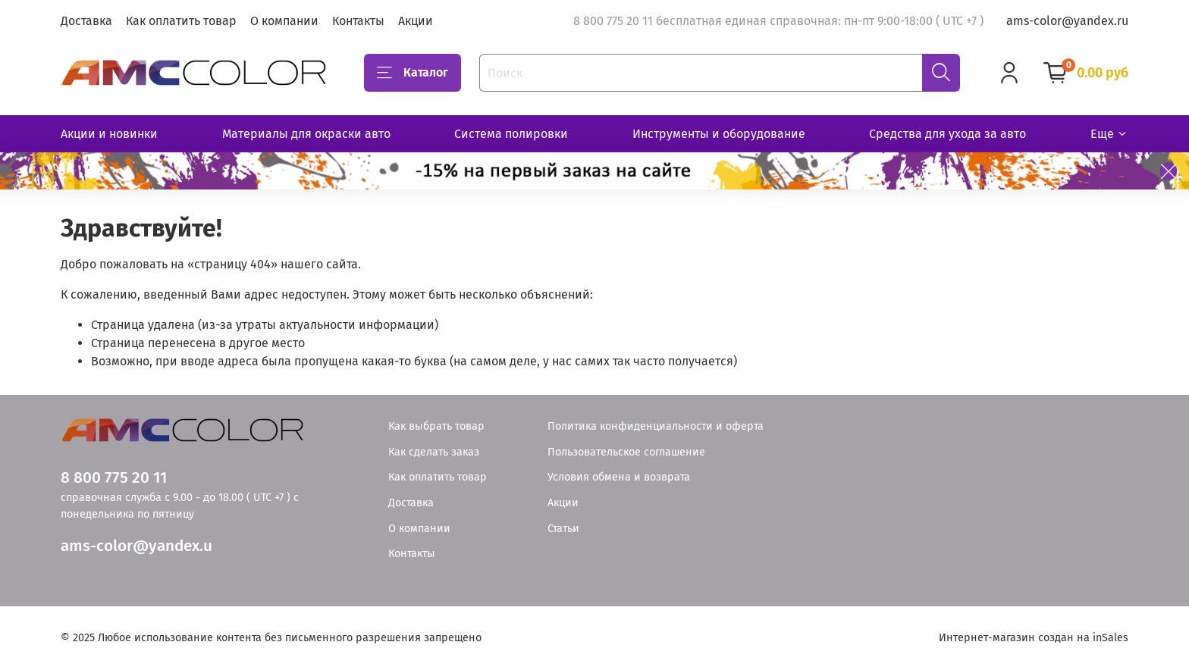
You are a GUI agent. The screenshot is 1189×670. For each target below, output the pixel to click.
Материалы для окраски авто (306, 134)
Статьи (563, 528)
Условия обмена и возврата (618, 477)
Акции (415, 21)
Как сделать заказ (433, 452)
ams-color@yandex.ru (1067, 21)
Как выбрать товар (436, 426)
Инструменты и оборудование (718, 134)
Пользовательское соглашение (626, 452)
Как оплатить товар (181, 21)
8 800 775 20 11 (114, 477)
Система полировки (511, 134)
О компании (284, 21)
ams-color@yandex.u (136, 546)
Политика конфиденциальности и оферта (655, 426)
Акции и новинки (109, 134)
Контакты (358, 21)
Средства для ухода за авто (947, 134)
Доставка (86, 21)
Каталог (412, 72)
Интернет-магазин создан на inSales (1033, 637)
